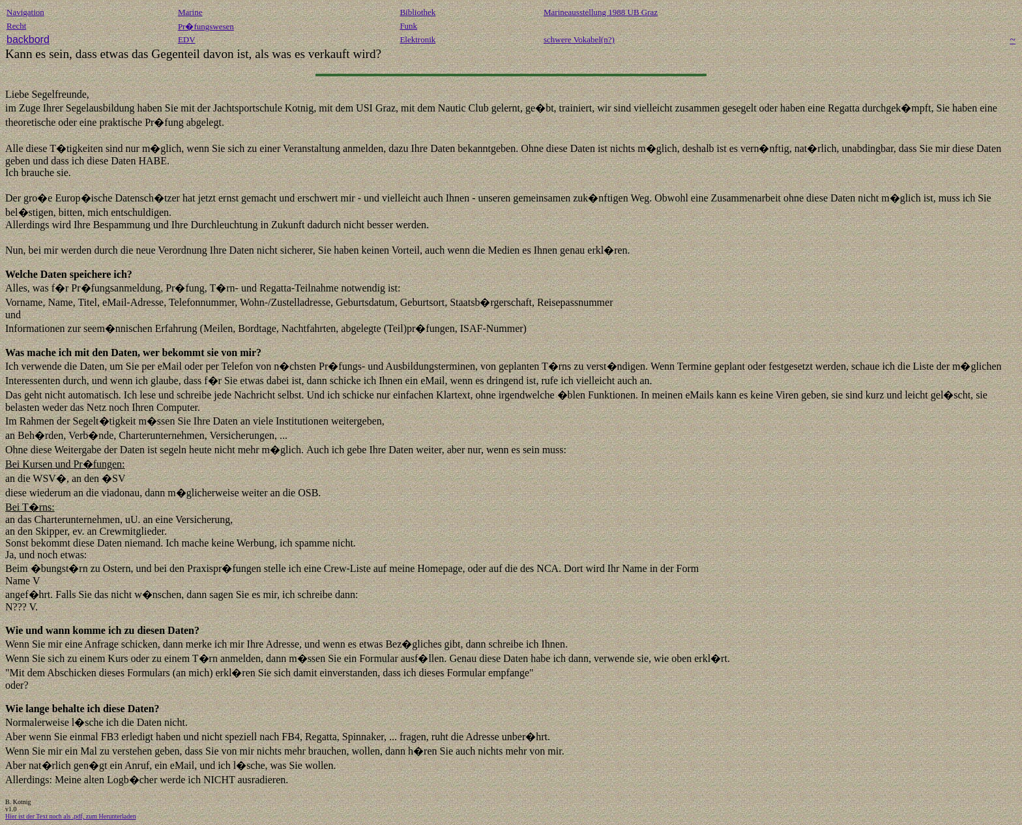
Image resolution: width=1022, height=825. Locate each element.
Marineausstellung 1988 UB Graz (601, 12)
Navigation (25, 12)
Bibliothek (417, 12)
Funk (408, 26)
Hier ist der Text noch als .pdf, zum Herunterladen (70, 816)
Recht (16, 26)
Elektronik (417, 39)
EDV (187, 39)
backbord (28, 39)
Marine (190, 12)
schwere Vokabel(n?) (579, 39)
